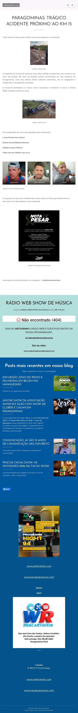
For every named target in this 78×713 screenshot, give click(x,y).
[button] (68, 5)
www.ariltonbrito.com (39, 566)
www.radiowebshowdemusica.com (39, 351)
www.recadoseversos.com (39, 577)
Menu (71, 5)
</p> (39, 319)
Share (7, 489)
